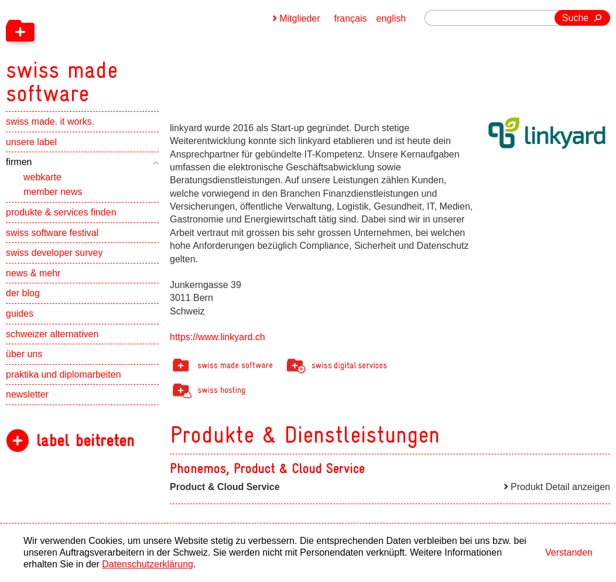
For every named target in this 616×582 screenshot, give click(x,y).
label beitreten (85, 440)
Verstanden (569, 552)
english (391, 18)
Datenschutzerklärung (147, 564)
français (350, 18)
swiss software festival (52, 233)
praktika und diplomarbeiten (63, 374)
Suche (575, 18)
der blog (23, 293)
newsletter (27, 394)
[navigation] (123, 52)
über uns (24, 354)
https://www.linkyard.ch (217, 337)
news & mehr (33, 273)
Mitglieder (299, 18)
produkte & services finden (61, 212)
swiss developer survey (54, 253)
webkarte (42, 177)
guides (19, 314)
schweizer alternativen (52, 334)
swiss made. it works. (50, 121)
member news (52, 192)
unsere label (31, 142)
